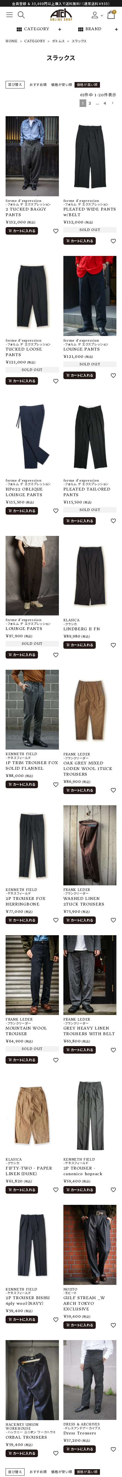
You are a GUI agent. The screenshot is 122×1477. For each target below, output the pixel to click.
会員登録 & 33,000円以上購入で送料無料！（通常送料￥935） (61, 3)
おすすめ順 (38, 85)
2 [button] (89, 103)
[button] (112, 103)
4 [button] (105, 103)
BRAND (89, 29)
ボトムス (58, 41)
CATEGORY (32, 29)
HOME (12, 41)
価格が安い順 (61, 85)
